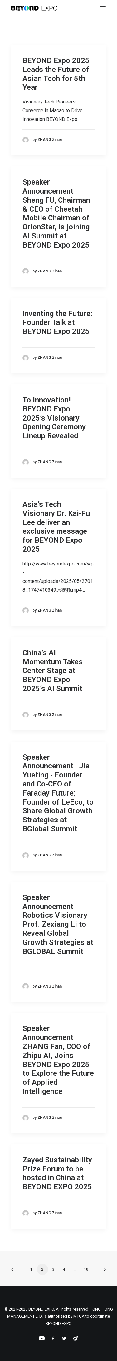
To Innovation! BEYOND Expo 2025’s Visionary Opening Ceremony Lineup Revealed (54, 418)
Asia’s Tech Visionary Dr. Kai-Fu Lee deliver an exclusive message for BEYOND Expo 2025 (56, 527)
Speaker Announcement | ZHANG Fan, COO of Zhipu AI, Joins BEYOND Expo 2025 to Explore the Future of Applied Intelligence (58, 1060)
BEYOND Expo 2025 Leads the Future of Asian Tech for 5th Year (56, 74)
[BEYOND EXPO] (34, 8)
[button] (102, 8)
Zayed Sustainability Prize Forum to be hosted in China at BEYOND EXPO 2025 (57, 1173)
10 (86, 1269)
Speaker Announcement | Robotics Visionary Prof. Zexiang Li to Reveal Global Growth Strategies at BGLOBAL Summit (57, 924)
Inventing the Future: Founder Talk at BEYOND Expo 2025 (57, 322)
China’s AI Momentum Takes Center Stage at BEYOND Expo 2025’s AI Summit (52, 670)
